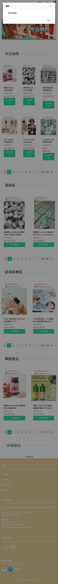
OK (48, 20)
